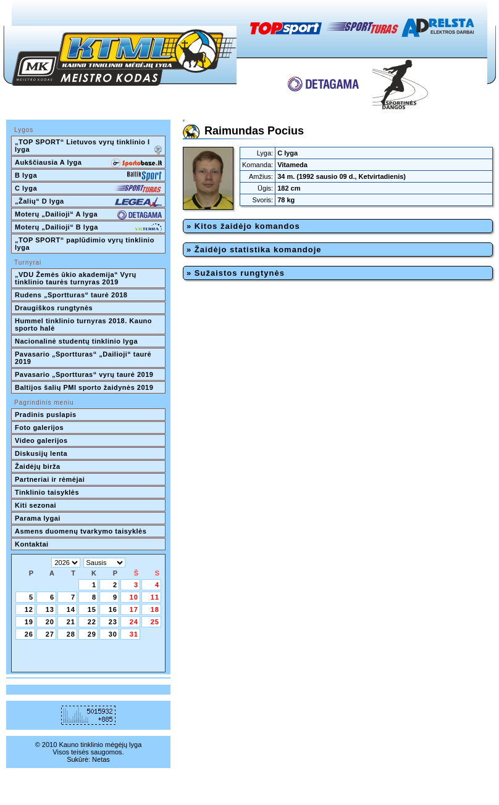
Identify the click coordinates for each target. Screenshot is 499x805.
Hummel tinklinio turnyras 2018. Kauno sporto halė (84, 324)
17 (134, 609)
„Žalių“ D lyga (88, 202)
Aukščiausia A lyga (88, 163)
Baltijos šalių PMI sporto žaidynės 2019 (84, 387)
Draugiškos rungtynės (54, 308)
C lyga (88, 189)
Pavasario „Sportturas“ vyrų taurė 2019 (84, 374)
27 (50, 634)
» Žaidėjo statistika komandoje (254, 249)
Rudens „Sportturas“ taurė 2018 (71, 295)
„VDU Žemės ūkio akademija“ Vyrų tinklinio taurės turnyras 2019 (76, 278)
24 (134, 621)
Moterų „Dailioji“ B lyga (88, 228)
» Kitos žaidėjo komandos (243, 226)
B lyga (88, 176)
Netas (101, 759)
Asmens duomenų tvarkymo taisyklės (80, 531)
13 (50, 609)
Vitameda (292, 164)
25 (155, 621)
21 (71, 621)
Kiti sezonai (35, 505)
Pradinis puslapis (46, 414)
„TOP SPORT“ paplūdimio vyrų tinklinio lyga (85, 243)
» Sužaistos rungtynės (236, 273)
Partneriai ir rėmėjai (50, 479)
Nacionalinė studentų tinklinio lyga (76, 341)
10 (134, 597)
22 (92, 621)
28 (71, 634)
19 (29, 621)
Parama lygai (38, 518)
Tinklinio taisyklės (47, 492)
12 (29, 609)
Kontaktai (32, 544)
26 (29, 634)
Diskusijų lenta (41, 453)
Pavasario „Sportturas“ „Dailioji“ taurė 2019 (84, 357)
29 (92, 634)
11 (155, 597)
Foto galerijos (39, 427)
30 (113, 634)
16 (113, 609)
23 (113, 621)
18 (155, 609)
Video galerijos (41, 440)
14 (71, 609)
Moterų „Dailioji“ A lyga (88, 215)
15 (92, 609)
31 (134, 634)
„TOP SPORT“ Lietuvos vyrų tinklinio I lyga (88, 146)
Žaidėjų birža (38, 466)
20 (50, 621)
